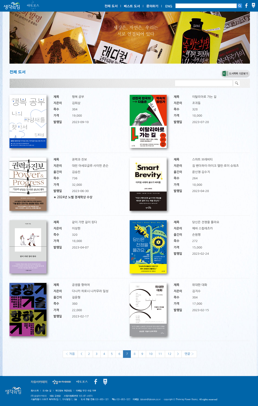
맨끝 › (189, 353)
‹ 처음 (70, 353)
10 (151, 353)
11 (160, 353)
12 (170, 353)
